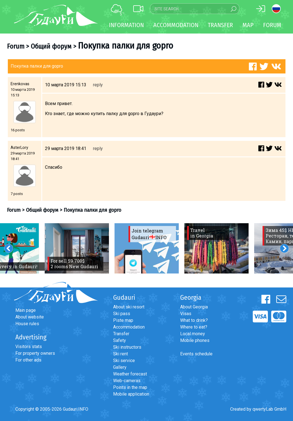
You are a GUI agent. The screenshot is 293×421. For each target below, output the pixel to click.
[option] (77, 248)
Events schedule (196, 353)
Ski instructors (127, 347)
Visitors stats (28, 346)
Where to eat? (193, 327)
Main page (25, 310)
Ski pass (121, 313)
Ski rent (120, 353)
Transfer (121, 333)
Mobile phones (194, 340)
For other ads (28, 360)
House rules (27, 323)
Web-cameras (126, 380)
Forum (272, 25)
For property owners (35, 353)
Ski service (124, 360)
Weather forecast (130, 374)
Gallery (120, 367)
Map (248, 25)
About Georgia (194, 307)
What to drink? (194, 320)
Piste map (123, 320)
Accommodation (129, 327)
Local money (192, 333)
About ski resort (128, 307)
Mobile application (131, 394)
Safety (119, 340)
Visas (185, 313)
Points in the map (130, 387)
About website (29, 317)
